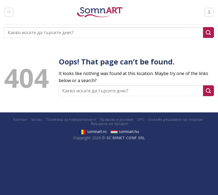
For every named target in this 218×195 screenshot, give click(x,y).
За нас (37, 119)
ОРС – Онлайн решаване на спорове (170, 119)
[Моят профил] (209, 12)
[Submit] (208, 32)
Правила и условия (117, 119)
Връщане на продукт (109, 123)
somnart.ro (93, 131)
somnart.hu (125, 131)
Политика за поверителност (71, 119)
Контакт (20, 119)
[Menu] (9, 12)
